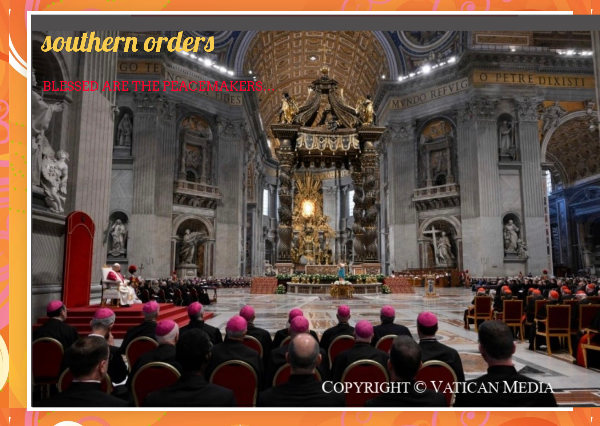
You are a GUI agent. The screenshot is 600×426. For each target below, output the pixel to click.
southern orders (128, 41)
